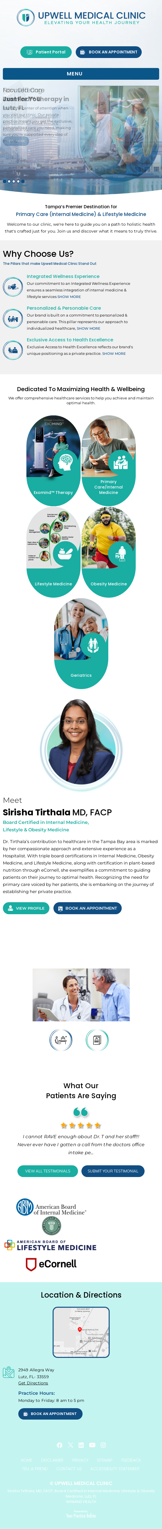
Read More (16, 141)
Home (27, 1460)
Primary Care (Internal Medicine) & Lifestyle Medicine (81, 211)
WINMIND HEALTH (81, 1501)
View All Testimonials (47, 1171)
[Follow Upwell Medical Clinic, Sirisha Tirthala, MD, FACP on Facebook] (60, 1445)
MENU (80, 74)
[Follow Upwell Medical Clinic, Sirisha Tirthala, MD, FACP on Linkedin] (81, 1445)
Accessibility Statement (115, 1469)
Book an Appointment (108, 52)
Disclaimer (52, 1460)
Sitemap (105, 1460)
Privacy (80, 1460)
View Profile (26, 908)
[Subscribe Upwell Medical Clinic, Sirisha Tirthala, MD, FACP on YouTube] (92, 1445)
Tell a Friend (35, 1469)
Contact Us (69, 1469)
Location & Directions (81, 1295)
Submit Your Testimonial (113, 1171)
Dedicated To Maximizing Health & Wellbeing (81, 389)
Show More (69, 297)
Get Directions (33, 1383)
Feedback (131, 1460)
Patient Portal (46, 52)
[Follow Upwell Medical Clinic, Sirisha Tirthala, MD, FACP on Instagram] (103, 1445)
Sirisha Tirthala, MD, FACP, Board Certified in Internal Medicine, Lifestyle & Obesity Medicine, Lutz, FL (81, 1489)
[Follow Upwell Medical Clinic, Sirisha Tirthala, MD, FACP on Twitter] (70, 1445)
